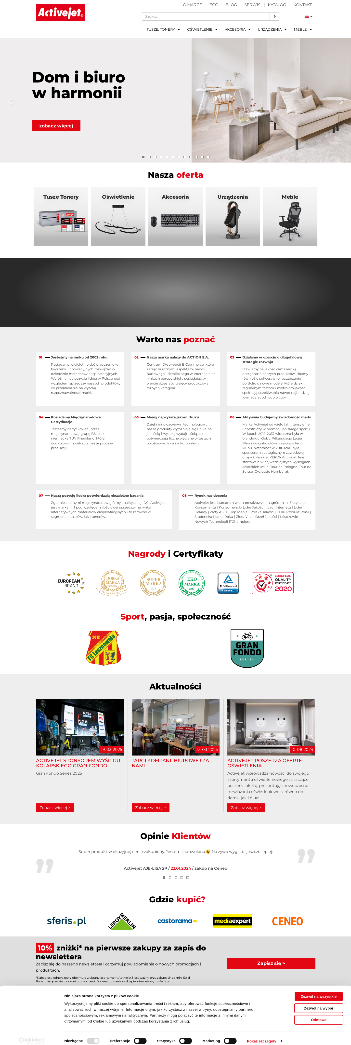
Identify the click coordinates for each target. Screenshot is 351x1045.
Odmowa (318, 1014)
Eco (213, 4)
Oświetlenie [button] (202, 29)
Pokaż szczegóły (261, 1035)
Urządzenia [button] (272, 29)
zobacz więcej (56, 126)
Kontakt (302, 4)
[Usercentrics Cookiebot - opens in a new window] (31, 1035)
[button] (9, 100)
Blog (231, 4)
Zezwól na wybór (318, 1002)
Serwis (252, 4)
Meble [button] (303, 29)
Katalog (277, 4)
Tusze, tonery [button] (163, 29)
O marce (192, 4)
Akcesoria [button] (237, 29)
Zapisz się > (271, 963)
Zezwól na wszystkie (319, 991)
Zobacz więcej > (54, 808)
